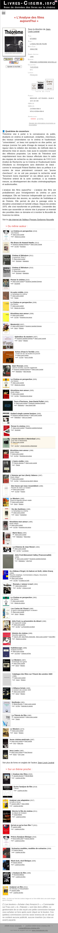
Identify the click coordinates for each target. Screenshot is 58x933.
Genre (16, 328)
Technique (19, 261)
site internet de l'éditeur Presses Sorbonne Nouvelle (31, 220)
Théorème (34, 67)
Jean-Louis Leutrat (46, 763)
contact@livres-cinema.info (29, 928)
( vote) (36, 119)
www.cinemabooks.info (40, 930)
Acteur (15, 754)
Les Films (17, 653)
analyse (33, 49)
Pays (14, 743)
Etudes (33, 39)
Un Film (16, 246)
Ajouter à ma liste (13, 66)
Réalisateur (19, 371)
